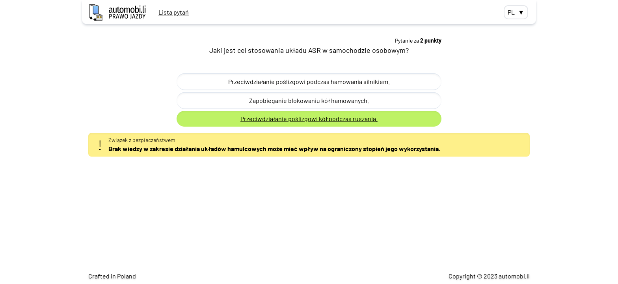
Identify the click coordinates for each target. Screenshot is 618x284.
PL (516, 12)
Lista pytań (173, 12)
